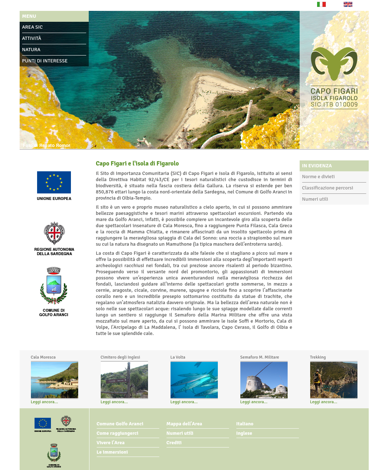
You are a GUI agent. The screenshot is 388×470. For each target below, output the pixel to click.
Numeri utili (315, 199)
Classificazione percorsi (327, 188)
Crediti (174, 443)
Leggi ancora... (44, 402)
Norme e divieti (318, 176)
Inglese (244, 433)
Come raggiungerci (118, 433)
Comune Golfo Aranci (120, 424)
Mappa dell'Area (185, 424)
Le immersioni (112, 452)
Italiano (244, 424)
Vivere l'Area (111, 443)
